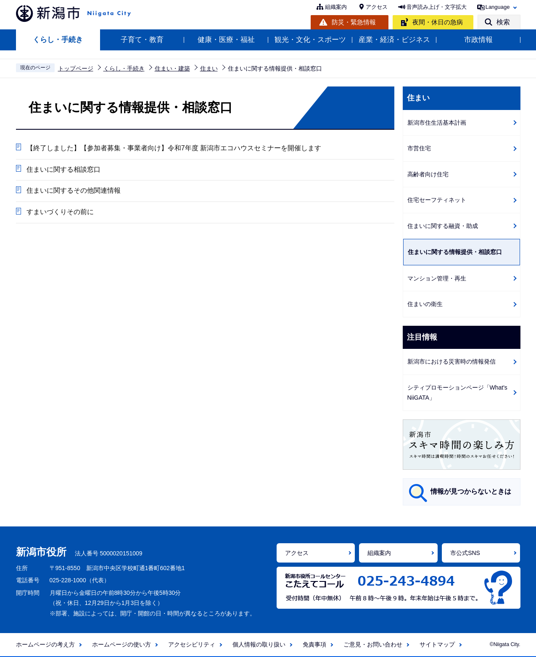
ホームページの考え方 (45, 644)
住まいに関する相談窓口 (63, 169)
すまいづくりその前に (60, 212)
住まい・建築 (172, 68)
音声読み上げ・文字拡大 (437, 7)
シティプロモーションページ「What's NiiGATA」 (457, 392)
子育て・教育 (142, 40)
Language (498, 7)
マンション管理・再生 (436, 278)
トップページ (75, 68)
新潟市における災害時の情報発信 (451, 361)
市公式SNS (465, 553)
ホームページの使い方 (121, 644)
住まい (209, 68)
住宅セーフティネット (436, 199)
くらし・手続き (58, 40)
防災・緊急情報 (354, 22)
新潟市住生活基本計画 (436, 122)
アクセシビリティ (191, 644)
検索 (503, 22)
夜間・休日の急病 (437, 22)
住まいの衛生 (425, 304)
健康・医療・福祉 (226, 40)
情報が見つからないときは (470, 491)
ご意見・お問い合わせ (372, 644)
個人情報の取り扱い (258, 644)
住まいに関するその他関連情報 (73, 190)
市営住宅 (419, 148)
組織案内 (336, 7)
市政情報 (478, 40)
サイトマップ (437, 644)
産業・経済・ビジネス (394, 40)
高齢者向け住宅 (428, 174)
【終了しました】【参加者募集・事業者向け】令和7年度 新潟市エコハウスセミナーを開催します (173, 148)
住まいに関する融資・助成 (442, 225)
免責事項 (314, 644)
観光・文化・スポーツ (310, 40)
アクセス (377, 7)
